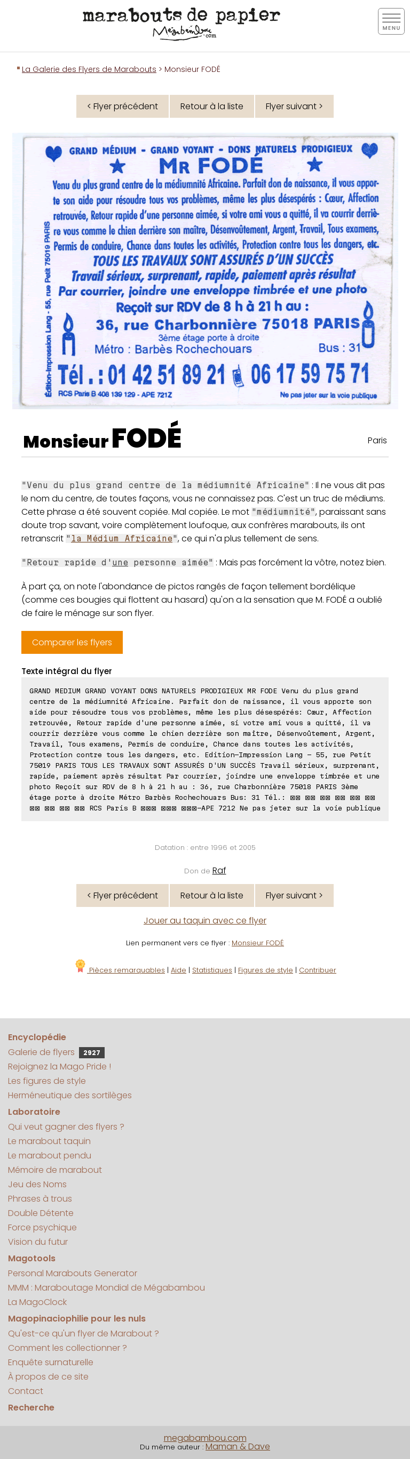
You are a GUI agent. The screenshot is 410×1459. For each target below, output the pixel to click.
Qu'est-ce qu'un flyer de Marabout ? (83, 1333)
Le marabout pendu (49, 1155)
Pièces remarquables (119, 970)
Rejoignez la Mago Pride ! (59, 1066)
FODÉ (147, 438)
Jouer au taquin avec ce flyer (205, 920)
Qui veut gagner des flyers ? (66, 1127)
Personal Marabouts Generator (72, 1273)
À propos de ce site (48, 1377)
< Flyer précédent (122, 106)
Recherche (31, 1407)
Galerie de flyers (56, 1052)
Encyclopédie (37, 1037)
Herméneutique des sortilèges (70, 1095)
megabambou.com (205, 1438)
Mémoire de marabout (55, 1170)
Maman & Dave (238, 1446)
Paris (377, 440)
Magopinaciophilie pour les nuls (77, 1318)
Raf (219, 870)
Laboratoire (34, 1112)
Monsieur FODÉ (258, 943)
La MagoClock (37, 1302)
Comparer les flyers (72, 642)
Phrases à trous (40, 1199)
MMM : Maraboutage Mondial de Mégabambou (106, 1288)
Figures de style (265, 970)
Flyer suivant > (294, 106)
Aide (178, 970)
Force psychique (42, 1227)
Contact (25, 1391)
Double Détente (41, 1213)
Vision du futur (38, 1242)
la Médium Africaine (121, 538)
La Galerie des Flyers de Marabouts (89, 69)
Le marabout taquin (49, 1141)
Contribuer (317, 970)
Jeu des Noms (37, 1184)
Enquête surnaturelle (50, 1362)
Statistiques (212, 970)
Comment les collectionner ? (67, 1348)
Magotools (32, 1258)
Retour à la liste (211, 106)
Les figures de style (47, 1081)
